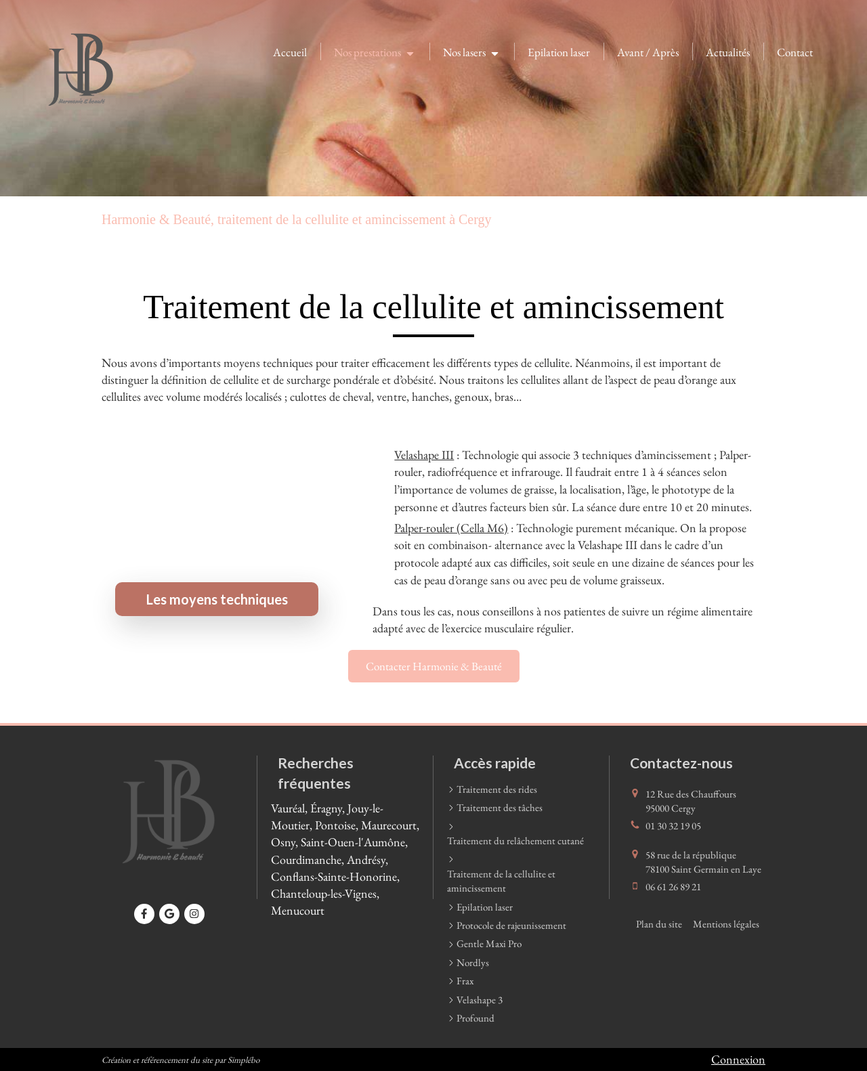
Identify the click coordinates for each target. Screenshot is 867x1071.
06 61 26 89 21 (673, 886)
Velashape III (424, 454)
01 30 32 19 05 (673, 825)
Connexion (738, 1059)
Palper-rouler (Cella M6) (451, 528)
